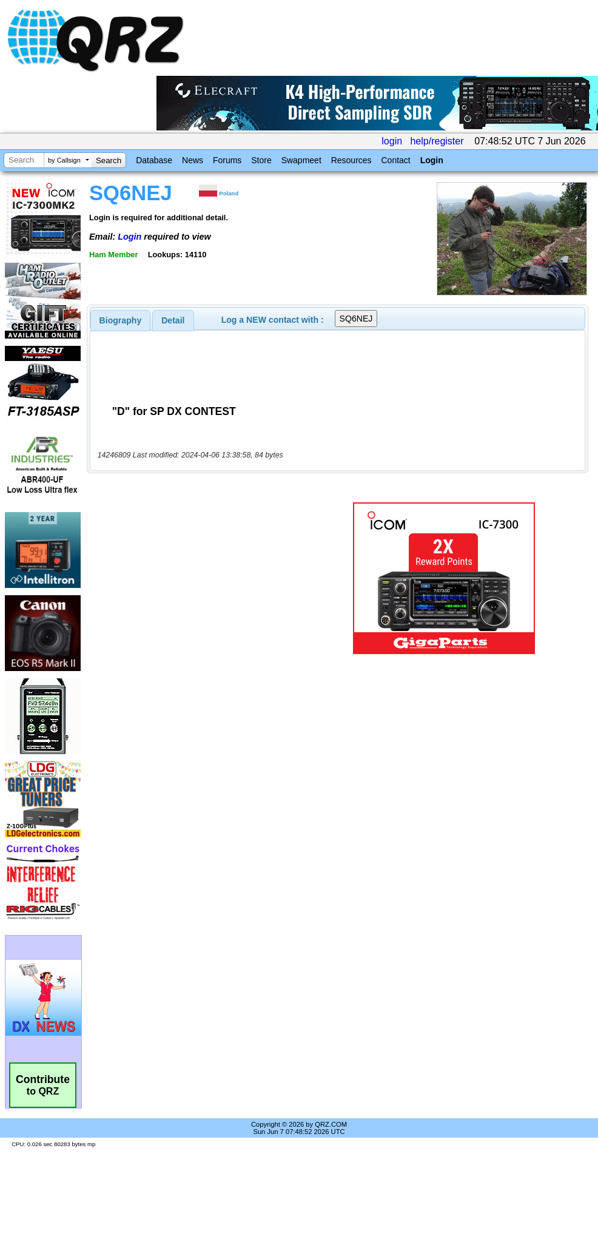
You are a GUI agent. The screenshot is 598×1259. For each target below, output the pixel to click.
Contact (395, 160)
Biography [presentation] (120, 320)
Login (431, 160)
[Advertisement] (202, 578)
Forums (227, 160)
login (391, 141)
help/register (436, 141)
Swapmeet (301, 160)
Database (154, 160)
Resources (351, 160)
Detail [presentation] (172, 320)
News (192, 160)
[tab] (120, 320)
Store (261, 160)
